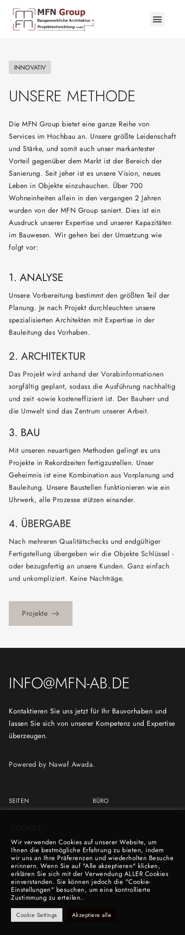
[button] (157, 19)
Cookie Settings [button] (36, 915)
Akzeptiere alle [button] (92, 915)
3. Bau (24, 441)
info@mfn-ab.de (69, 683)
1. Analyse (36, 286)
